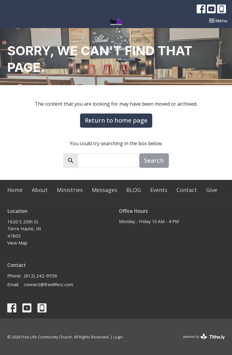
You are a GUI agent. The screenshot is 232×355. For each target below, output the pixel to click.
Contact (186, 189)
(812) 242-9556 (40, 276)
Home (15, 189)
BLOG (133, 189)
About (40, 189)
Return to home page (116, 120)
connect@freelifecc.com (48, 284)
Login (118, 337)
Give (211, 189)
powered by (204, 337)
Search (154, 160)
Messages (104, 189)
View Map (17, 243)
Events (158, 189)
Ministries (70, 189)
